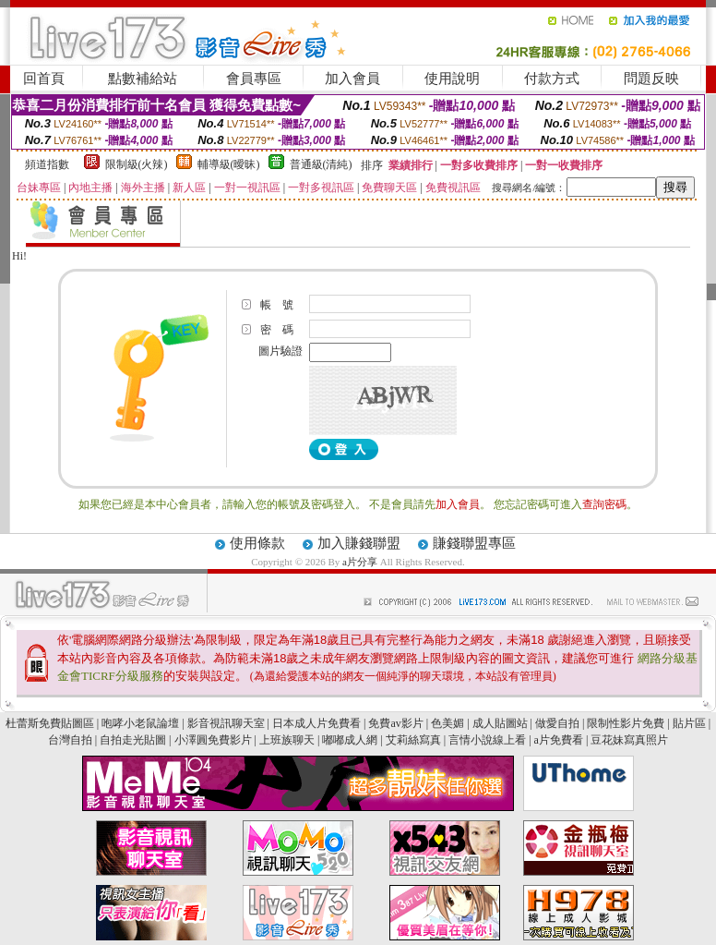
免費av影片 (395, 723)
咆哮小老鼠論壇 (140, 723)
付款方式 (551, 78)
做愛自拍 (557, 723)
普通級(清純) (321, 164)
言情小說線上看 (487, 739)
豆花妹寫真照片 (629, 739)
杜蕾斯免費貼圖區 (50, 723)
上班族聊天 (287, 739)
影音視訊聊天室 (226, 723)
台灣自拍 (70, 739)
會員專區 (253, 78)
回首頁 (44, 78)
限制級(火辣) (136, 164)
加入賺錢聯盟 (358, 543)
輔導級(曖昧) (228, 164)
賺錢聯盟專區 (474, 543)
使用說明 (452, 78)
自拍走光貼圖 (133, 739)
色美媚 (447, 723)
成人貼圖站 (500, 723)
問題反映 (651, 78)
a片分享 (361, 561)
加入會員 (352, 78)
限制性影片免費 (625, 723)
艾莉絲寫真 (413, 739)
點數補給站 (142, 78)
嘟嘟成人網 (349, 739)
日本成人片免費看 (316, 723)
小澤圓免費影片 (213, 739)
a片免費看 (558, 739)
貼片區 (689, 723)
